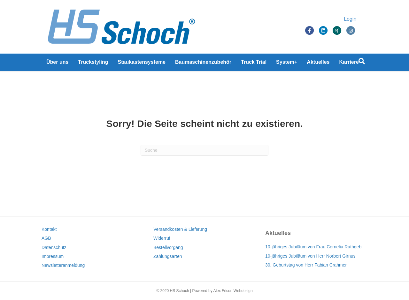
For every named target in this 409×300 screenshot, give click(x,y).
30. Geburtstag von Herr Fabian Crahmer (306, 264)
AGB (46, 238)
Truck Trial (253, 63)
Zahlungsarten (167, 256)
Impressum (53, 256)
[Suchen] (361, 63)
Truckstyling (93, 63)
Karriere (349, 63)
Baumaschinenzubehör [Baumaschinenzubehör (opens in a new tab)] (203, 63)
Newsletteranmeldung (63, 265)
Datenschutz (54, 247)
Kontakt (49, 229)
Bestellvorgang (168, 247)
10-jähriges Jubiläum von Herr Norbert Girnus (310, 256)
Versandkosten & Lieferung (180, 229)
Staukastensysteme (142, 63)
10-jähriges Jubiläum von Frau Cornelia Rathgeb (313, 246)
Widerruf (161, 238)
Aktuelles (318, 63)
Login (356, 20)
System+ (286, 63)
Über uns (57, 63)
